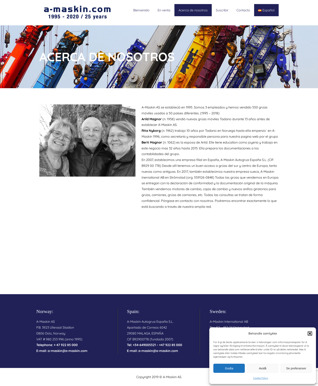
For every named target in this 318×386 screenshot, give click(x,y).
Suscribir (222, 10)
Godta (229, 368)
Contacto (243, 10)
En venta (164, 10)
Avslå (262, 368)
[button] (310, 333)
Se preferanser (296, 368)
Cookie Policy (260, 378)
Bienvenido (141, 10)
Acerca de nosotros (193, 10)
